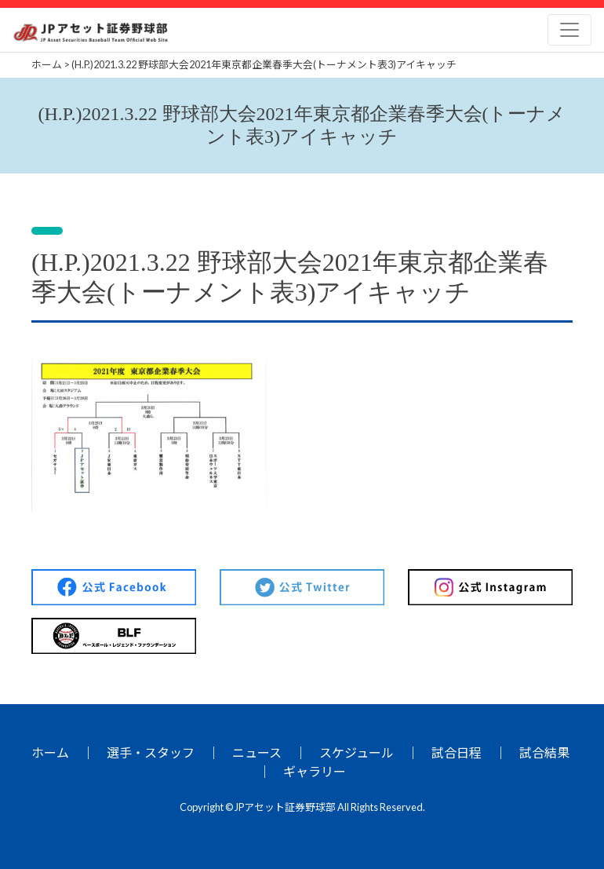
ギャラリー (314, 771)
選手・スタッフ (151, 752)
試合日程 (456, 752)
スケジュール (356, 752)
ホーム (50, 752)
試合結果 (544, 752)
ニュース (257, 752)
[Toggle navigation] (569, 30)
